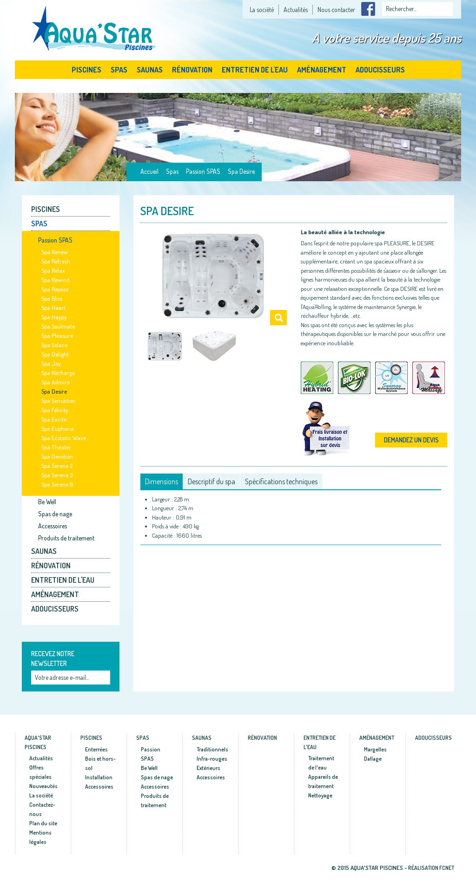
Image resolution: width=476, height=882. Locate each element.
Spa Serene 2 (57, 465)
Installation (98, 777)
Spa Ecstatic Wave (63, 437)
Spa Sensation (58, 400)
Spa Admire (55, 382)
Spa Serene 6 (57, 484)
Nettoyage (320, 795)
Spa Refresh (55, 261)
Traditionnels (212, 749)
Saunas (150, 69)
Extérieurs (208, 767)
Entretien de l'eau (255, 69)
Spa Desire (241, 171)
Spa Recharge (58, 372)
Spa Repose (54, 289)
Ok (104, 678)
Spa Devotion (57, 456)
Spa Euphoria (57, 428)
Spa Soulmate (58, 326)
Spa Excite (53, 419)
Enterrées (96, 749)
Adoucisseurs (380, 69)
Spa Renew (54, 252)
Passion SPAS (203, 171)
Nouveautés (43, 786)
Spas (119, 69)
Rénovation (192, 69)
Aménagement (321, 69)
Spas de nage (55, 514)
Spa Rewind (55, 279)
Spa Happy (54, 317)
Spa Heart (53, 307)
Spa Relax (53, 270)
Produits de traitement (66, 538)
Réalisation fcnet (431, 867)
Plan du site (43, 823)
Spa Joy (51, 363)
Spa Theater (56, 447)
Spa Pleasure (57, 335)
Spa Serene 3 (57, 475)
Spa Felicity (54, 410)
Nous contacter (336, 9)
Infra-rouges (212, 758)
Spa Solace (54, 345)
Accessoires (52, 526)
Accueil (149, 171)
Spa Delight (55, 354)
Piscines (86, 69)
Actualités (296, 9)
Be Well (47, 502)
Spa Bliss (51, 298)
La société (262, 9)
